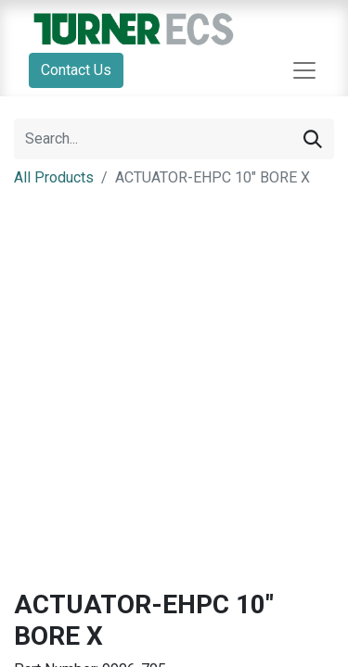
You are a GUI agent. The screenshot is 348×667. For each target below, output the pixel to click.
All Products (54, 177)
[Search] (312, 139)
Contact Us (76, 70)
